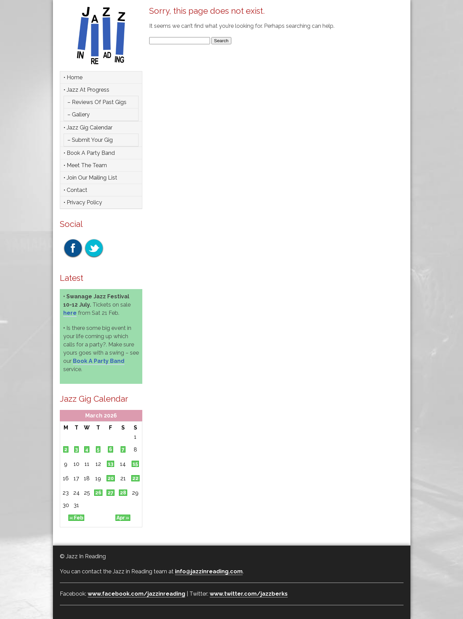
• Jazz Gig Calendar (88, 127)
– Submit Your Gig (90, 140)
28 (123, 492)
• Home (73, 77)
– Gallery (78, 114)
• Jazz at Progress (86, 90)
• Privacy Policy (83, 202)
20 (111, 478)
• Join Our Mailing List (90, 177)
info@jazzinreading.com (209, 571)
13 (110, 464)
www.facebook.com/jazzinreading (136, 594)
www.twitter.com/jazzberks (249, 594)
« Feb (76, 517)
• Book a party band (89, 153)
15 (135, 464)
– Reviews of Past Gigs (96, 102)
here (70, 313)
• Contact (75, 190)
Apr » (123, 517)
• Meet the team (85, 165)
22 (135, 478)
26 (98, 492)
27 (110, 492)
